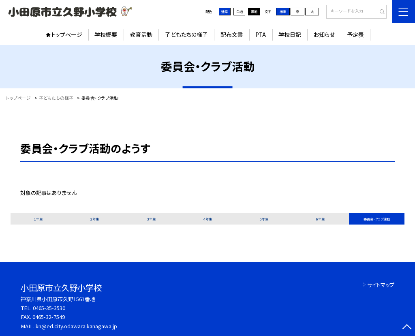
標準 (283, 11)
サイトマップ (380, 285)
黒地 (254, 11)
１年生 (38, 218)
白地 (239, 11)
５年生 (263, 218)
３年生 (151, 218)
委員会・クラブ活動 (377, 218)
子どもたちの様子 (186, 34)
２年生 (94, 218)
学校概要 (105, 34)
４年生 (207, 218)
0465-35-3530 (49, 308)
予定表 (355, 34)
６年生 (320, 218)
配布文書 (231, 34)
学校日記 (289, 34)
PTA (260, 34)
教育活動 (141, 34)
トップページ (66, 34)
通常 (224, 11)
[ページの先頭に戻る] (406, 327)
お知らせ (324, 34)
